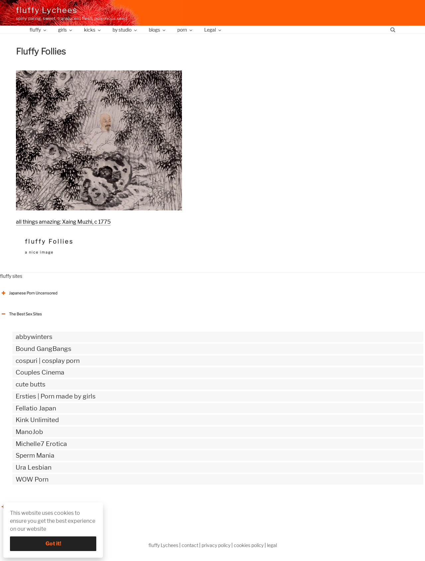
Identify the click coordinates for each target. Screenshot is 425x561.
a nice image (39, 252)
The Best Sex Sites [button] (21, 314)
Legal (213, 30)
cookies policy (249, 545)
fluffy (38, 30)
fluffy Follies (49, 241)
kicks (93, 30)
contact (190, 545)
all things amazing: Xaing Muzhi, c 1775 (63, 222)
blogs (157, 30)
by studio (125, 30)
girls (65, 30)
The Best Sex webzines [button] (25, 507)
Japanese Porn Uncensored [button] (28, 293)
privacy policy (216, 545)
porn (185, 30)
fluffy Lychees (46, 10)
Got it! (53, 543)
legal (272, 545)
